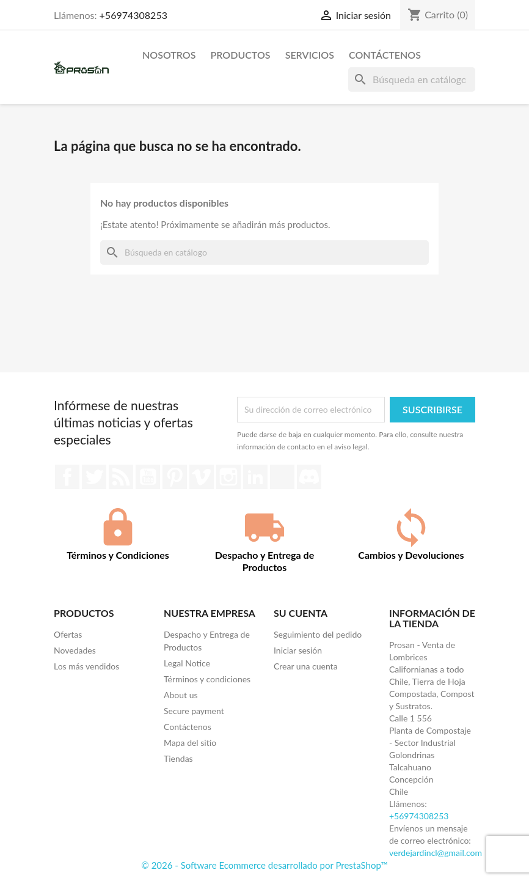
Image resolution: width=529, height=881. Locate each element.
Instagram (228, 477)
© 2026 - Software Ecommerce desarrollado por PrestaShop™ (264, 865)
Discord (309, 477)
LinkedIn (255, 477)
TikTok (282, 477)
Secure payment (194, 711)
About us (181, 695)
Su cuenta (300, 613)
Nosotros (168, 55)
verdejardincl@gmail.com (435, 852)
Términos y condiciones (207, 679)
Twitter (94, 477)
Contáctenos (385, 55)
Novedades (75, 650)
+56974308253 (133, 15)
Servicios (309, 55)
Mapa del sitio (190, 742)
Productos (241, 55)
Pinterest (174, 477)
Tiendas (178, 758)
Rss (121, 477)
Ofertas (68, 634)
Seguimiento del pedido (318, 634)
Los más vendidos (86, 666)
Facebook (67, 477)
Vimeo (201, 477)
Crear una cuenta (306, 666)
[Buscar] (411, 79)
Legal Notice (187, 663)
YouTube (148, 477)
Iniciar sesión (298, 650)
